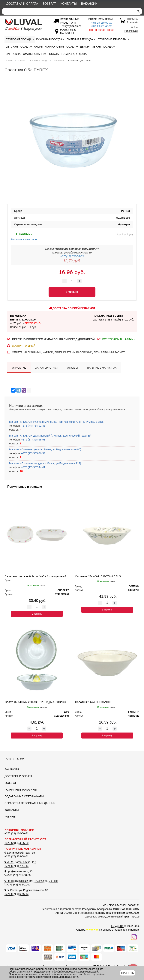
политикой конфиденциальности (58, 976)
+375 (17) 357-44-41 (32, 467)
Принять (127, 972)
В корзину (37, 614)
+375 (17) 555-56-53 (32, 453)
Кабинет (10, 816)
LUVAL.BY (117, 925)
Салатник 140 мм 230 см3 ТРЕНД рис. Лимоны (35, 702)
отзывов (117, 929)
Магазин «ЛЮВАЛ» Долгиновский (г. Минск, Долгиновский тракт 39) (50, 435)
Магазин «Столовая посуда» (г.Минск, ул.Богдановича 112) (45, 463)
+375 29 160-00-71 (101, 22)
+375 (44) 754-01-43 (32, 425)
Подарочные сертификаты (24, 796)
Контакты (69, 3)
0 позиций (132, 20)
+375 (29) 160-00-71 (16, 833)
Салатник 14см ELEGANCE (93, 702)
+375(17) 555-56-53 (72, 256)
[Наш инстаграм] (134, 936)
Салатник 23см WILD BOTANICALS (98, 576)
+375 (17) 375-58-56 (17, 875)
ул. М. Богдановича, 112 (20, 862)
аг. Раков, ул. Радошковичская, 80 (26, 890)
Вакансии (89, 3)
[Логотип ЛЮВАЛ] (25, 25)
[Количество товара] (72, 281)
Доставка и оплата (22, 3)
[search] (138, 11)
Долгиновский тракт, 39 (19, 852)
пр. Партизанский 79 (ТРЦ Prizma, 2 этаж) (31, 880)
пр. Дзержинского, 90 (18, 871)
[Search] (68, 11)
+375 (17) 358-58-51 (32, 439)
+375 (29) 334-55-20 (16, 842)
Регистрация (131, 31)
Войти (134, 27)
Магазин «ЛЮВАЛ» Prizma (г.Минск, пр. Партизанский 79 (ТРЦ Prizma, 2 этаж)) (57, 421)
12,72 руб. (72, 261)
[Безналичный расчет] (70, 26)
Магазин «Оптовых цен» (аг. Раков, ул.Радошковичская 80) (45, 449)
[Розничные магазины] (67, 33)
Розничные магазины (20, 789)
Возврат (49, 3)
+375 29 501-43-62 (101, 26)
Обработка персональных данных (30, 803)
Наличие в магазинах (24, 236)
